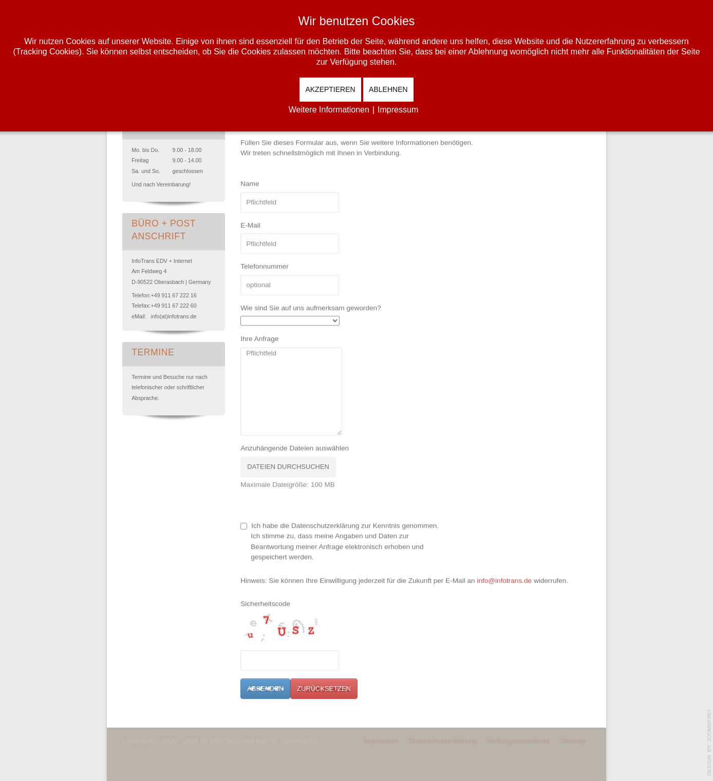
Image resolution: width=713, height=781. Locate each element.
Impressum (381, 740)
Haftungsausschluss (518, 740)
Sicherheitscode (265, 603)
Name (249, 183)
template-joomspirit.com (709, 742)
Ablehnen (388, 89)
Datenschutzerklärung (443, 740)
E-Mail (250, 224)
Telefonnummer (264, 266)
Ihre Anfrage (259, 338)
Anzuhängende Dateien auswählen (294, 448)
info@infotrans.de (504, 580)
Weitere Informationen (329, 109)
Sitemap (573, 740)
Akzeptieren (330, 89)
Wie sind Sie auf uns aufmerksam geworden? (310, 307)
